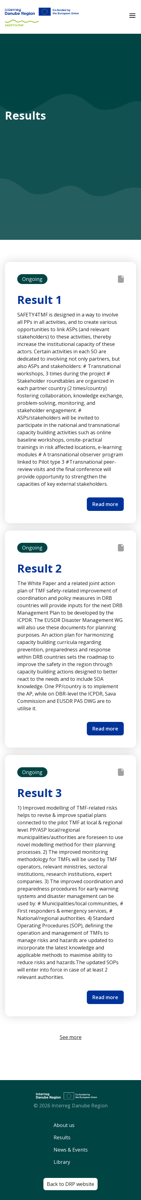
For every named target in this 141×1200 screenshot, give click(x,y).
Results (62, 1137)
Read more (105, 504)
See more (71, 1037)
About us (64, 1125)
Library (62, 1162)
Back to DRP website (70, 1184)
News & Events (71, 1149)
